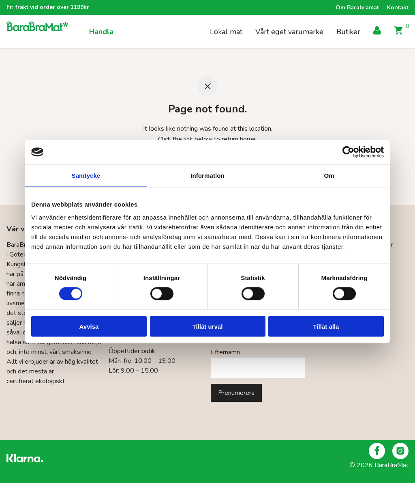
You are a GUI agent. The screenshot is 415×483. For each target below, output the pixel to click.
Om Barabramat (357, 8)
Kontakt (398, 8)
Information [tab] (207, 175)
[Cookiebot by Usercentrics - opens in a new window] (348, 152)
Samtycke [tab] (86, 175)
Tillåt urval (208, 326)
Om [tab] (329, 175)
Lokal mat (226, 32)
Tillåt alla (326, 326)
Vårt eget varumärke (289, 32)
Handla (101, 32)
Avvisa (89, 326)
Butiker (348, 32)
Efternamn (225, 352)
